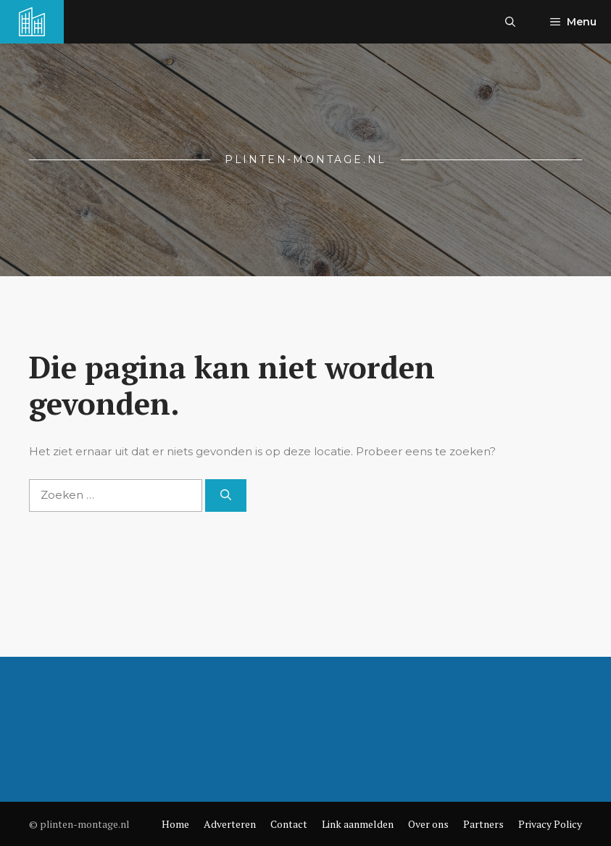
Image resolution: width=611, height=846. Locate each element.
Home (175, 824)
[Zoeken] (225, 495)
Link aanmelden (358, 824)
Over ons (428, 824)
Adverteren (230, 824)
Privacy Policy (550, 824)
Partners (483, 824)
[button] (510, 21)
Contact (288, 824)
